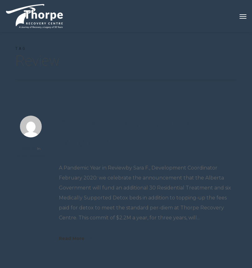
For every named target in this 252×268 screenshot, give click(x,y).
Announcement (31, 155)
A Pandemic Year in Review (127, 133)
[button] (243, 16)
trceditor (28, 148)
